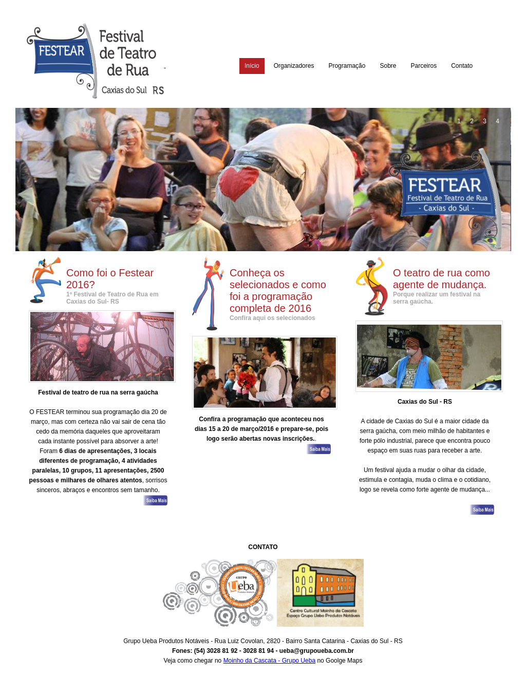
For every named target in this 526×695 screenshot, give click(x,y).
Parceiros (423, 65)
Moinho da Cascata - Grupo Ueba (269, 660)
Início (252, 65)
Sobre (388, 65)
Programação (346, 65)
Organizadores (294, 65)
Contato (462, 65)
